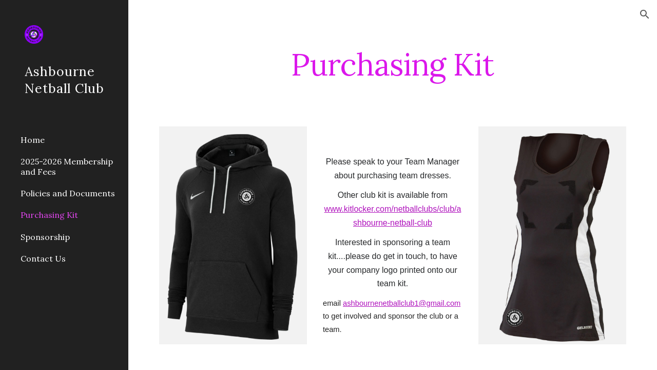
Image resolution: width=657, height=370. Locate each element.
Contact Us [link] (43, 258)
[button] (644, 14)
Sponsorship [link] (45, 237)
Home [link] (33, 140)
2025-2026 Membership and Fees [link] (67, 166)
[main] (392, 64)
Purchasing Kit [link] (49, 215)
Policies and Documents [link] (68, 193)
